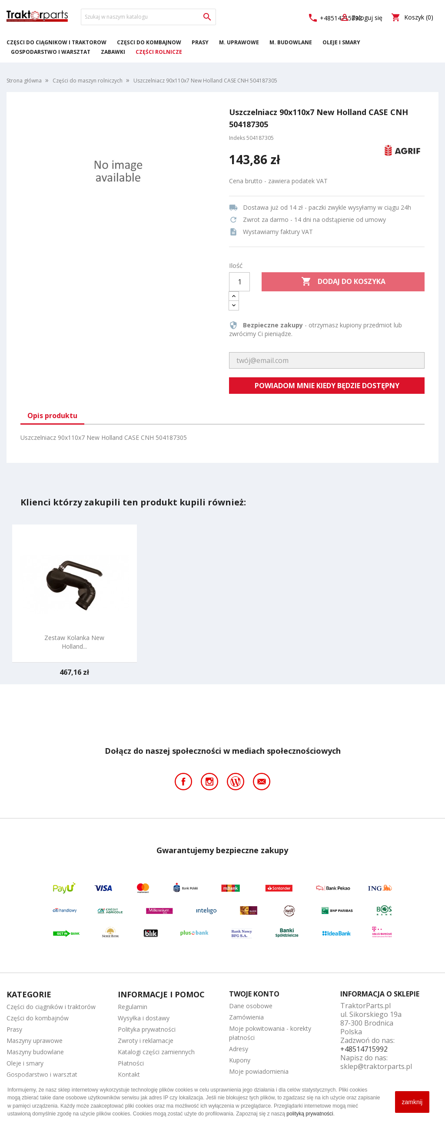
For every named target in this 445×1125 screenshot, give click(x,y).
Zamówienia (246, 1017)
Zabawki (113, 52)
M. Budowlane (290, 42)
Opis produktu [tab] (52, 415)
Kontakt (129, 1074)
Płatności (131, 1063)
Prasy (200, 42)
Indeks (237, 138)
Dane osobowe (250, 1006)
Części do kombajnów (149, 42)
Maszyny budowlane (35, 1052)
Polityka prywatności (147, 1029)
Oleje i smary (341, 42)
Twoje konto (254, 994)
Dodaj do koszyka (343, 281)
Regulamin (132, 1007)
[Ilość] (239, 281)
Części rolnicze (159, 52)
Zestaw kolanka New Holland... (74, 641)
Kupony (239, 1060)
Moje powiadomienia (259, 1071)
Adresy (238, 1049)
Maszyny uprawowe (35, 1040)
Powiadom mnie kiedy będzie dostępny (327, 385)
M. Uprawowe (239, 42)
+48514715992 (364, 1049)
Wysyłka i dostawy (143, 1018)
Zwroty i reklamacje (145, 1040)
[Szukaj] (148, 17)
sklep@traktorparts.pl (376, 1066)
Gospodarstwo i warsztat (50, 52)
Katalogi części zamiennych (156, 1052)
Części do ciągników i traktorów (56, 42)
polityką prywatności (309, 1114)
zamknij (412, 1102)
